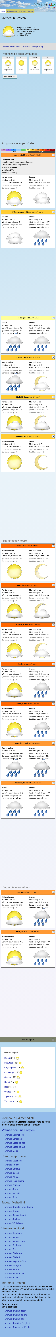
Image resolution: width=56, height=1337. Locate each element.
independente (36, 1300)
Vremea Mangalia (13, 1265)
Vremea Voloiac (12, 1177)
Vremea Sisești (12, 1173)
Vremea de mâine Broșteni (17, 1323)
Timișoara (9, 1101)
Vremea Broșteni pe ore (16, 1315)
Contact (31, 11)
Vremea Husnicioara (14, 1181)
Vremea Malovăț (12, 1193)
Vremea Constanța (13, 1233)
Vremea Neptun (12, 1261)
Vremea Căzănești (13, 1160)
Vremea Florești (12, 1164)
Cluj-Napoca (10, 1067)
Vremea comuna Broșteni (18, 1130)
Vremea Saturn (12, 1269)
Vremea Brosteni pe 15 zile (17, 1327)
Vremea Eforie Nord (14, 1253)
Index (3, 11)
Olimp (24, 1261)
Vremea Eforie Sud (13, 1257)
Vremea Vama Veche (14, 1273)
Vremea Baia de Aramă (15, 1215)
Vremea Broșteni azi (14, 1319)
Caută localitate (12, 11)
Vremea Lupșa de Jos (15, 1143)
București (8, 1062)
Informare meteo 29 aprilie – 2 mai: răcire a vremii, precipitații (23, 47)
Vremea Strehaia (12, 1219)
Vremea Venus (11, 1277)
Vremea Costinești (13, 1245)
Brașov (7, 1058)
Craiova (7, 1077)
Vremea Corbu (11, 1249)
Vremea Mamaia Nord (15, 1241)
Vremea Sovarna (12, 1189)
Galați (7, 1082)
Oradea (7, 1091)
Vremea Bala (11, 1197)
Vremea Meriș (11, 1151)
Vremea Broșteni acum (15, 1311)
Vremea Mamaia (12, 1237)
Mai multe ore (10, 77)
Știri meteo (22, 11)
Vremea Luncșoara (13, 1139)
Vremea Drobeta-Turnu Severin (19, 1207)
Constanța (9, 1072)
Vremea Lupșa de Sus (15, 1147)
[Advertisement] (28, 109)
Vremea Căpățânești (14, 1135)
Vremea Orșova (12, 1211)
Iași (6, 1087)
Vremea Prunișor (12, 1185)
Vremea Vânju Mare (14, 1223)
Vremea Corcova (12, 1169)
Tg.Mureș (8, 1096)
